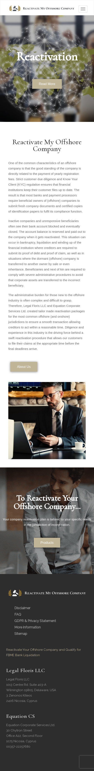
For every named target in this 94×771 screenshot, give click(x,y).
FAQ (17, 614)
